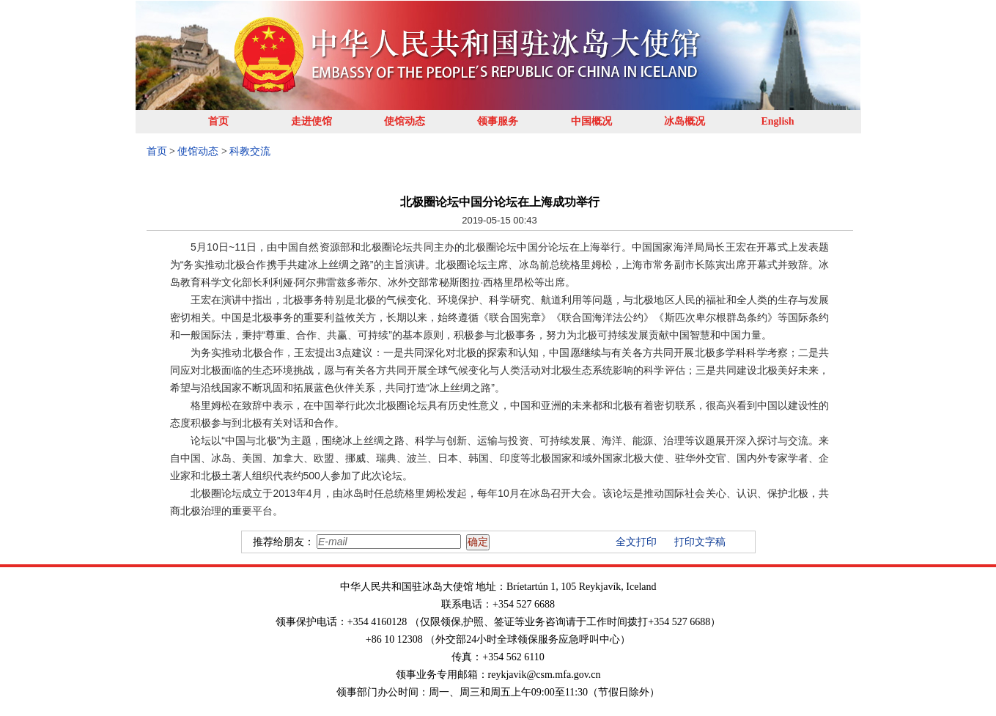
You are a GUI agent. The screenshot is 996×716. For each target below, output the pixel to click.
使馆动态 (404, 121)
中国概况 (591, 121)
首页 (218, 121)
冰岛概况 (684, 121)
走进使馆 (311, 121)
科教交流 (249, 151)
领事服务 (497, 121)
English (777, 121)
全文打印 (636, 541)
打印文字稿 (700, 541)
